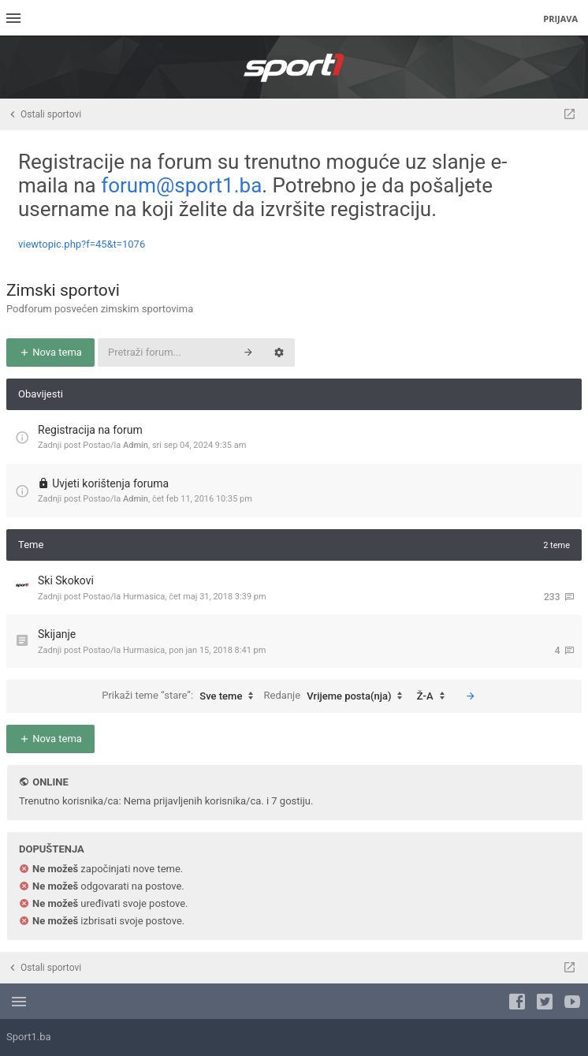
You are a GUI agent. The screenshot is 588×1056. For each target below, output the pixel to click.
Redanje (337, 696)
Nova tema (50, 352)
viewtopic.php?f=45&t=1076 (81, 244)
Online (50, 782)
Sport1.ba (28, 1037)
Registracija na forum (90, 430)
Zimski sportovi (63, 290)
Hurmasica (144, 596)
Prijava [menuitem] (560, 18)
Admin (135, 445)
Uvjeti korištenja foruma (110, 483)
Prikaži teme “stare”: (181, 696)
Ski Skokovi (66, 580)
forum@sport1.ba (181, 185)
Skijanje (57, 634)
